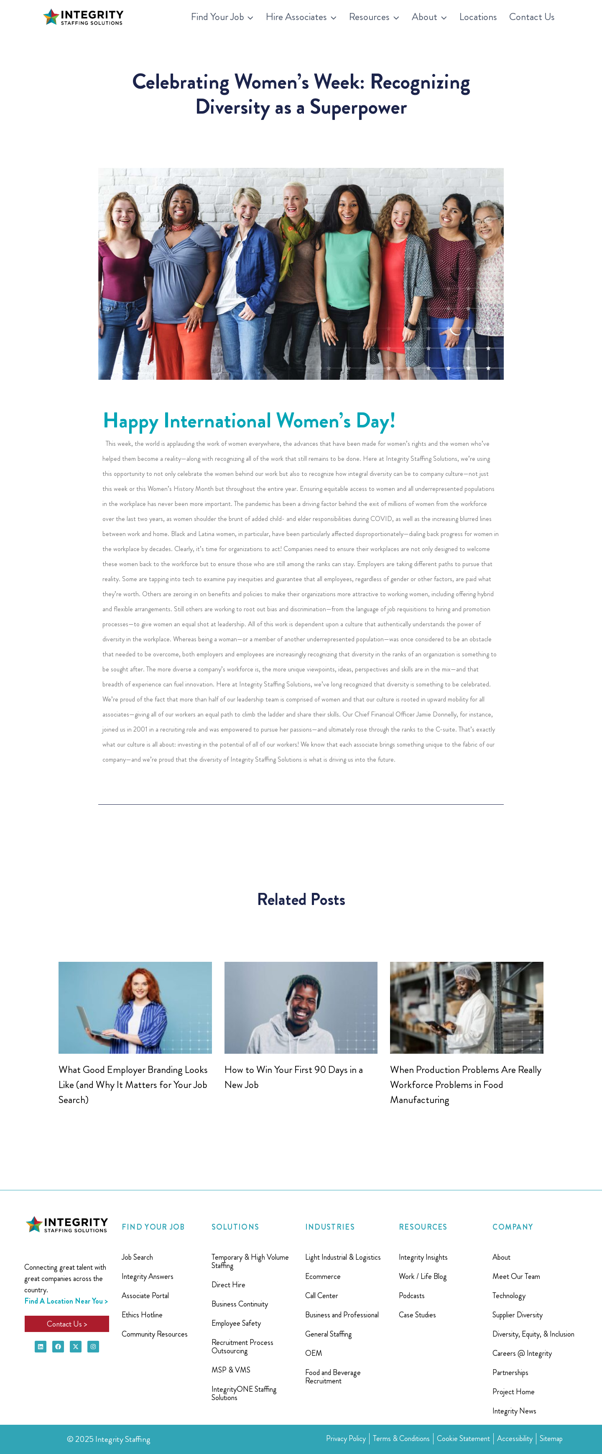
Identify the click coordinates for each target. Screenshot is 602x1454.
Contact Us (532, 17)
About (501, 1257)
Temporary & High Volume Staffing (250, 1261)
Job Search (137, 1257)
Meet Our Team (516, 1276)
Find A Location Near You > (66, 1301)
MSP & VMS (231, 1370)
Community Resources (155, 1334)
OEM (313, 1353)
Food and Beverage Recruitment (333, 1376)
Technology (508, 1295)
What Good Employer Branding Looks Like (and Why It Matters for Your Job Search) (133, 1085)
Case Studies (417, 1314)
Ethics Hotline (142, 1314)
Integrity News (514, 1411)
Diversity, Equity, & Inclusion (533, 1334)
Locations (478, 17)
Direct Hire (228, 1284)
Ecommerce (323, 1276)
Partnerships (510, 1372)
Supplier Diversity (517, 1314)
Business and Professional (342, 1314)
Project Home (513, 1391)
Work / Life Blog (423, 1276)
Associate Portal (145, 1295)
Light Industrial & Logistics (343, 1257)
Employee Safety (236, 1323)
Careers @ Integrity (522, 1353)
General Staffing (328, 1334)
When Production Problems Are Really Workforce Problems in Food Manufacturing (465, 1085)
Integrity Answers (147, 1276)
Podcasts (412, 1295)
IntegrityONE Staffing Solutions (244, 1393)
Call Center (321, 1295)
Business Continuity (240, 1304)
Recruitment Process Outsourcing (242, 1346)
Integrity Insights (423, 1257)
